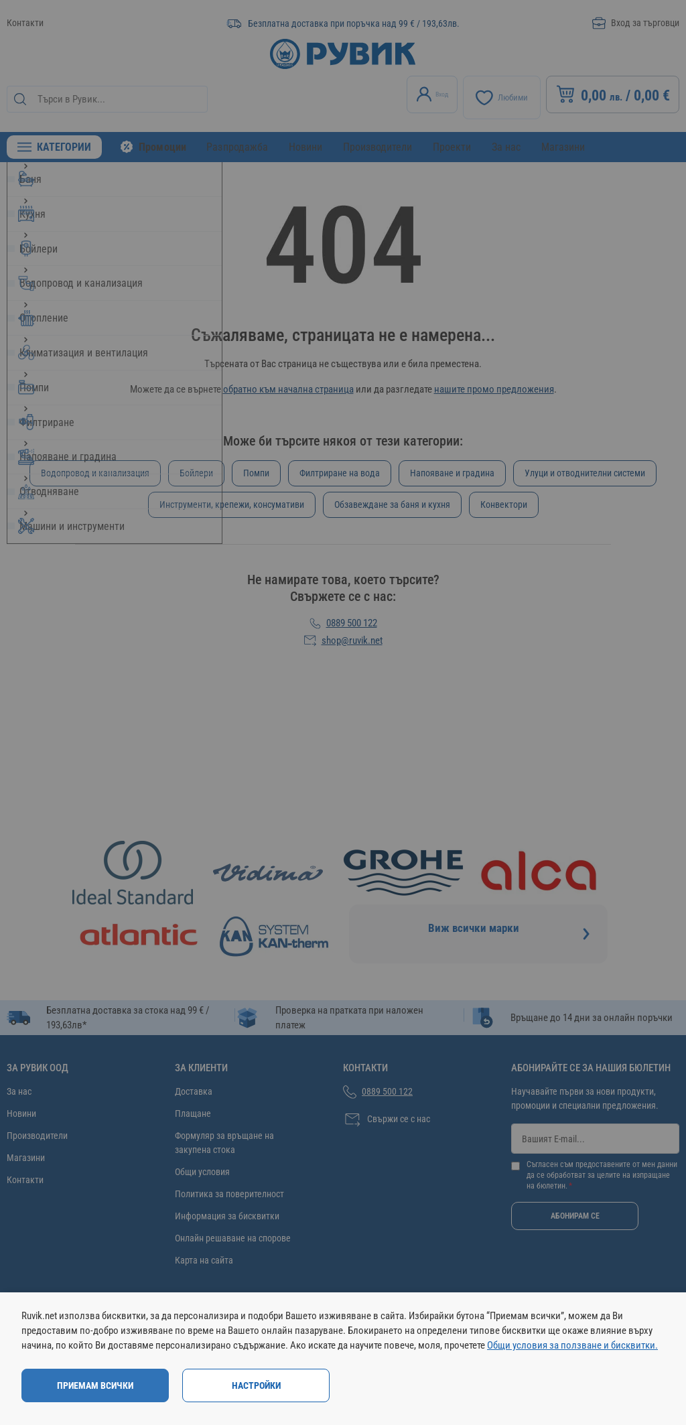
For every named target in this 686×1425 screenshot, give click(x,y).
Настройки (256, 1385)
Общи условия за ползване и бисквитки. (572, 1345)
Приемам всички (95, 1385)
